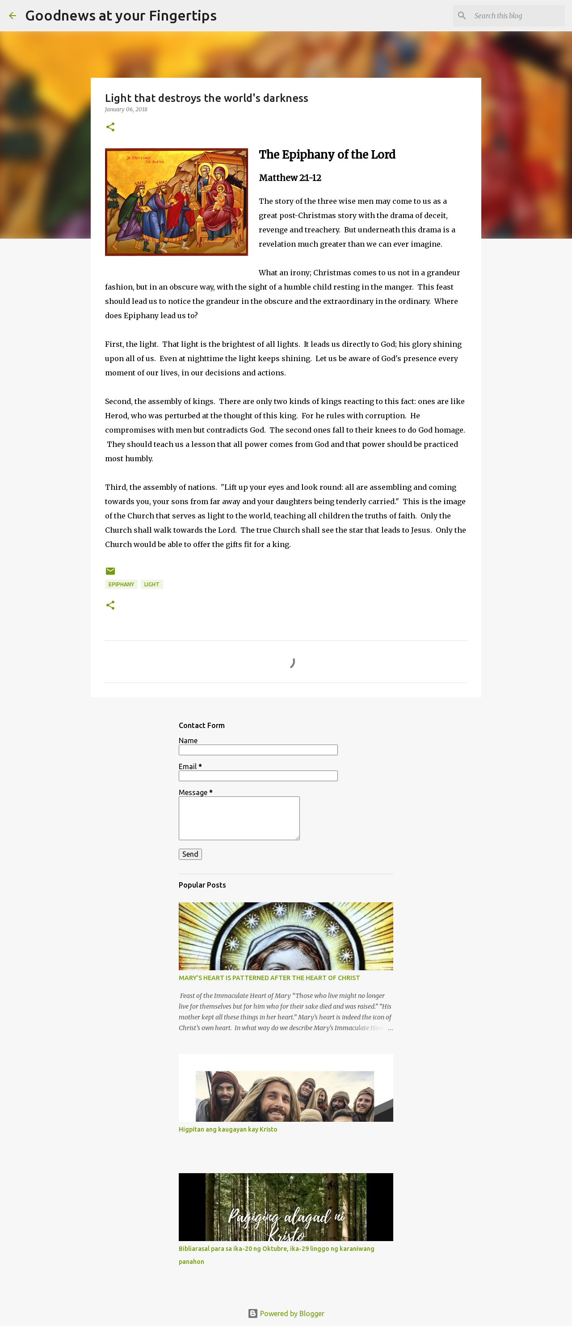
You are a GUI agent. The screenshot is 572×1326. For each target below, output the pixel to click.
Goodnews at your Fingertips (121, 15)
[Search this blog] (518, 15)
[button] (110, 128)
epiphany (121, 584)
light (152, 584)
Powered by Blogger (286, 1313)
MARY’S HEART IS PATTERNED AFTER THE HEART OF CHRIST (269, 977)
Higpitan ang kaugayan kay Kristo (228, 1129)
